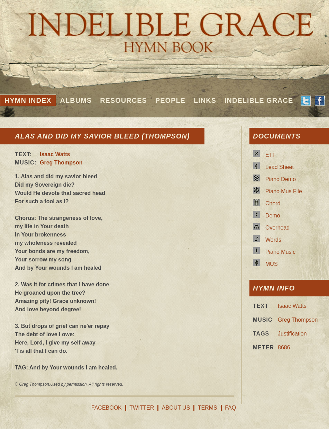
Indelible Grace (259, 100)
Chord (273, 203)
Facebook (106, 408)
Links (205, 100)
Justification (292, 334)
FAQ (230, 408)
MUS (271, 264)
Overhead (277, 228)
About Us (176, 408)
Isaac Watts (55, 154)
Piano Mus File (283, 191)
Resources (123, 100)
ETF (270, 155)
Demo (272, 215)
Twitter (141, 408)
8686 (284, 347)
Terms (207, 408)
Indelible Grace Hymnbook (164, 27)
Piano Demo (280, 179)
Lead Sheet (279, 167)
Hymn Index (28, 100)
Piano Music (280, 252)
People (170, 100)
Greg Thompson (61, 163)
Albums (76, 100)
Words (273, 240)
